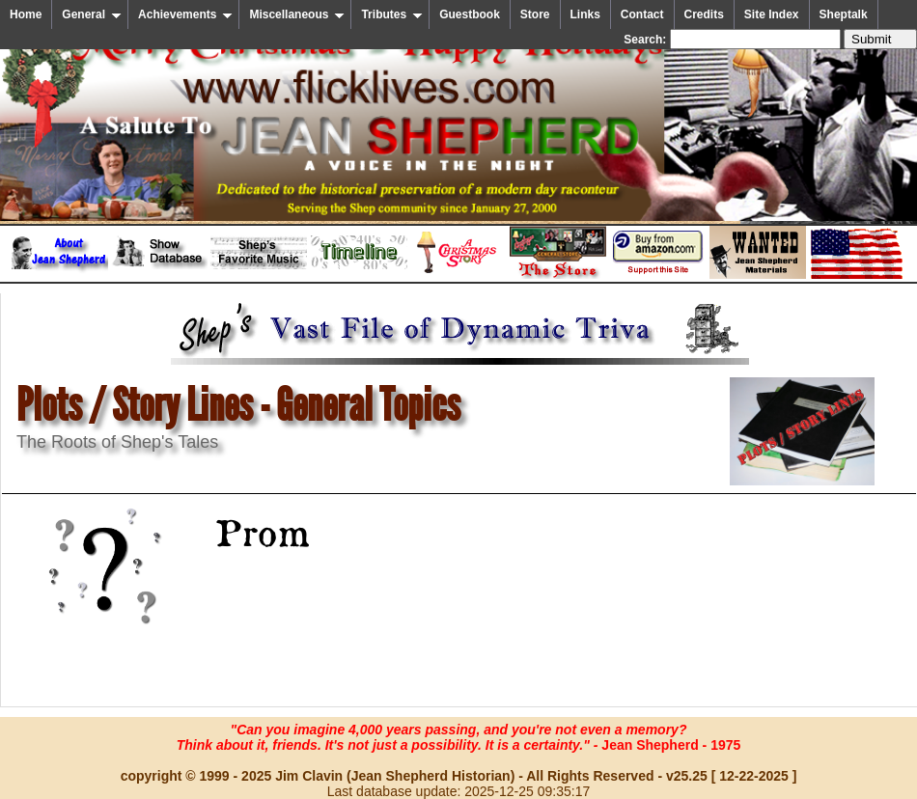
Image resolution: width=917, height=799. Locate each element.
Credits (704, 14)
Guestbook (469, 14)
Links (585, 14)
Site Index (771, 14)
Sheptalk (844, 14)
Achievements (185, 14)
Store (535, 14)
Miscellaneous (297, 14)
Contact (642, 14)
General (92, 14)
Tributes (392, 14)
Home (26, 14)
